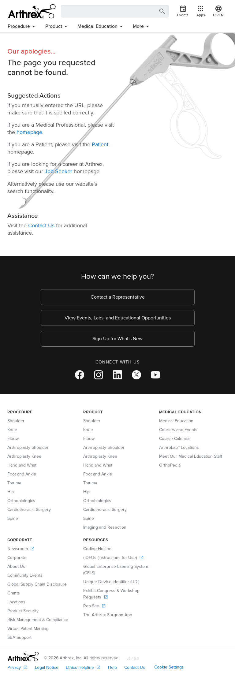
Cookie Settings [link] (169, 667)
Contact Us (41, 225)
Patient (100, 144)
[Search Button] (162, 11)
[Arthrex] (31, 11)
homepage (29, 132)
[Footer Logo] (23, 656)
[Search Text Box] (115, 11)
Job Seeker (58, 171)
